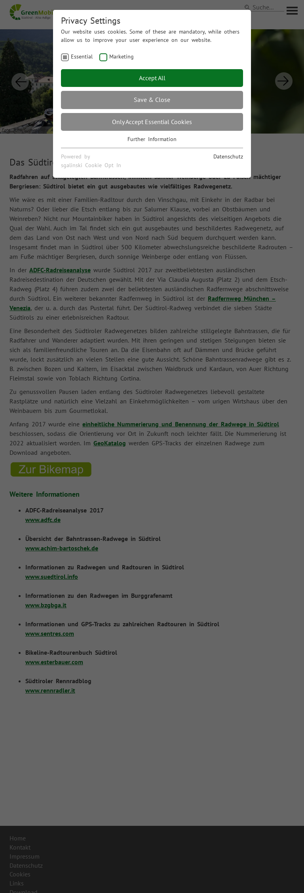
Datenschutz (228, 156)
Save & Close (152, 100)
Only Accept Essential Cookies (152, 122)
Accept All (152, 78)
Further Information (152, 139)
